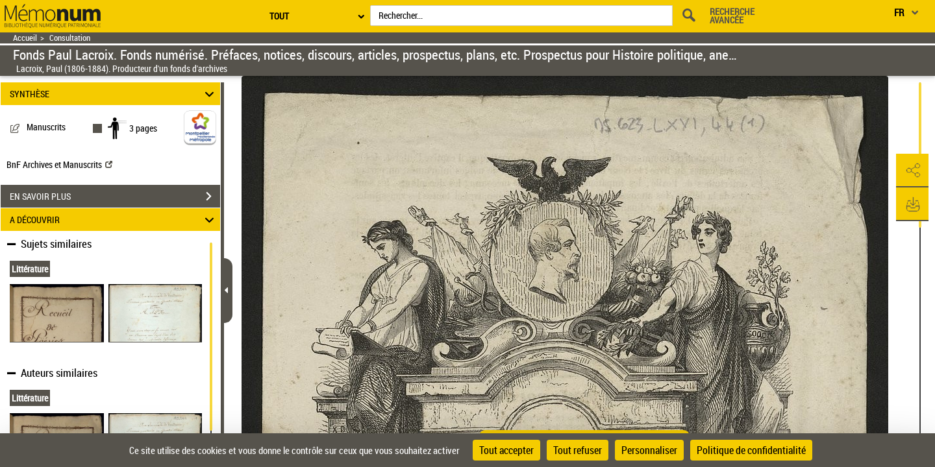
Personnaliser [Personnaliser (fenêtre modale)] (649, 450)
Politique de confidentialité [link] (751, 450)
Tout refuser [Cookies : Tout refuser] (577, 450)
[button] (912, 170)
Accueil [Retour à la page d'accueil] (25, 37)
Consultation (69, 37)
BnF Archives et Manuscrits (59, 164)
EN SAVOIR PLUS (115, 196)
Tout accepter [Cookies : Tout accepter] (506, 450)
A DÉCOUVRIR (114, 219)
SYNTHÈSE (114, 93)
